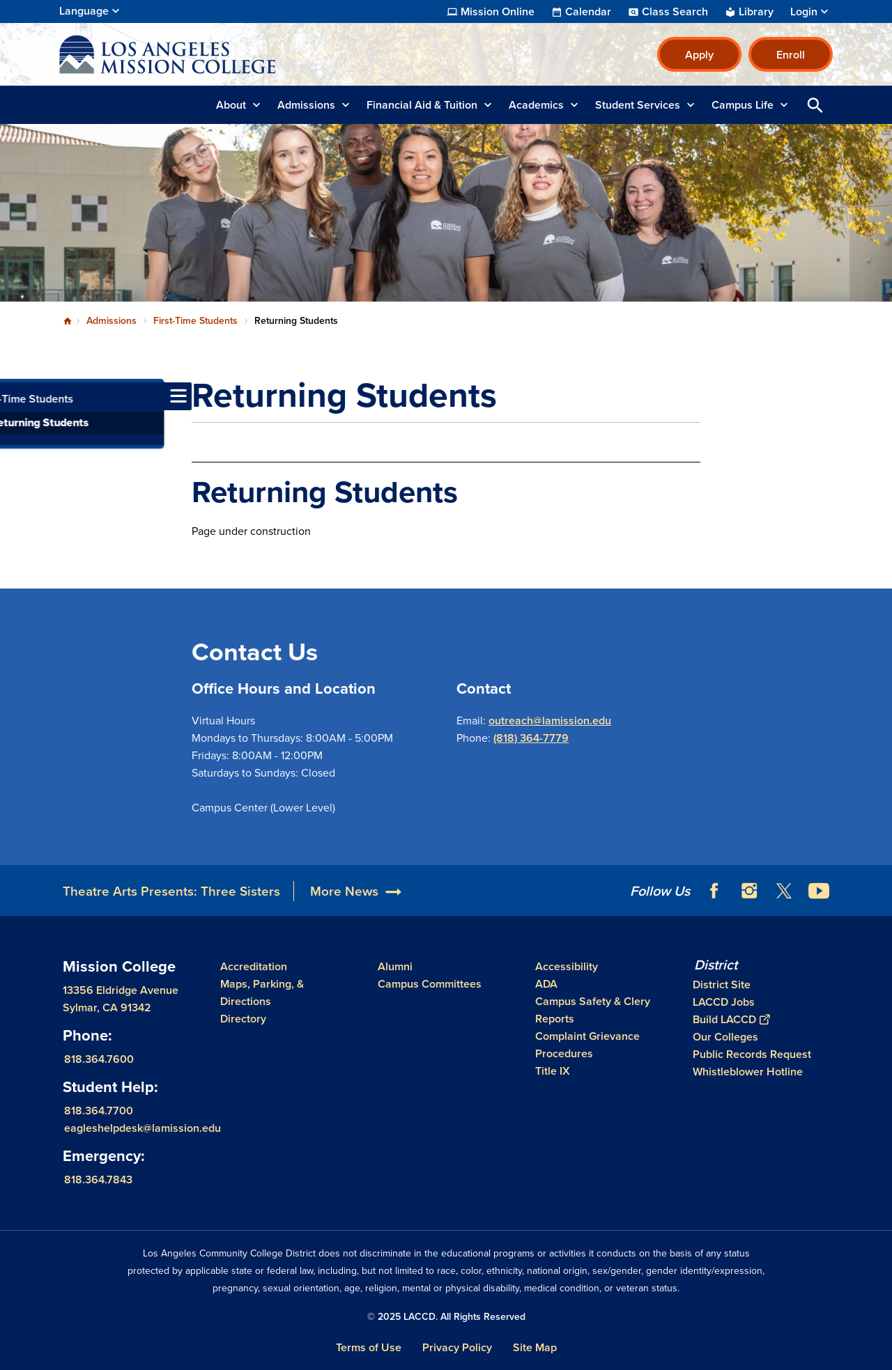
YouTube (818, 890)
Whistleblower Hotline (748, 1072)
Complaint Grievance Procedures (587, 1044)
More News (344, 891)
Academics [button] (536, 105)
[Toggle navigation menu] (14, 396)
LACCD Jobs (724, 1002)
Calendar (588, 12)
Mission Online (498, 12)
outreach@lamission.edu (550, 721)
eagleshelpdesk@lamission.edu (142, 1128)
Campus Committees (430, 984)
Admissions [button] (306, 105)
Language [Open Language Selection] (84, 11)
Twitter (784, 890)
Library (756, 12)
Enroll (790, 55)
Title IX (552, 1071)
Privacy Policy (457, 1347)
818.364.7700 (98, 1111)
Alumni (395, 966)
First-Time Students (195, 320)
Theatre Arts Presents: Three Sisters (171, 891)
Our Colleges (725, 1037)
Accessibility (566, 966)
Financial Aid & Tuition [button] (422, 105)
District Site (722, 984)
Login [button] (803, 12)
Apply (699, 55)
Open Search (815, 105)
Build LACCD (731, 1019)
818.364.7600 (99, 1059)
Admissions (111, 320)
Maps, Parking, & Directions (262, 992)
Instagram (749, 890)
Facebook (714, 890)
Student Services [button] (637, 105)
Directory (243, 1019)
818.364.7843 (98, 1179)
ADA (546, 984)
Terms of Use (368, 1347)
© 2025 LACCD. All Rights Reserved (446, 1316)
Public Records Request (752, 1054)
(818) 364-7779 (531, 738)
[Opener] (878, 886)
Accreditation (253, 966)
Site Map (535, 1347)
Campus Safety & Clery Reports (592, 1010)
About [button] (231, 105)
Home (67, 321)
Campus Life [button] (743, 105)
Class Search (675, 12)
